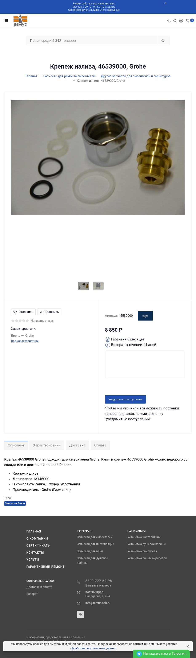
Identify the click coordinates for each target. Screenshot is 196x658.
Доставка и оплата (39, 587)
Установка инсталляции (143, 537)
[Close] (187, 646)
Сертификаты (39, 545)
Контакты (35, 552)
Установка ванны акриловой (147, 558)
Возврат (32, 594)
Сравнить (49, 312)
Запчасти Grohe (15, 503)
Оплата (100, 445)
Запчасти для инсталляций (95, 544)
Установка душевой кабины (146, 544)
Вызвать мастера (98, 585)
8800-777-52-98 (98, 581)
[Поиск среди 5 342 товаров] (92, 40)
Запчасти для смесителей (94, 537)
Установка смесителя (142, 551)
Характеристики (46, 445)
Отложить (23, 312)
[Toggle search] (175, 20)
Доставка (77, 445)
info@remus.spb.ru (97, 603)
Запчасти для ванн (90, 551)
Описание (16, 445)
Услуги (33, 559)
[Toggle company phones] (169, 20)
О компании (37, 538)
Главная (34, 531)
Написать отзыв (42, 320)
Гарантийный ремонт (46, 566)
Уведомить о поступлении (126, 399)
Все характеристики (25, 341)
